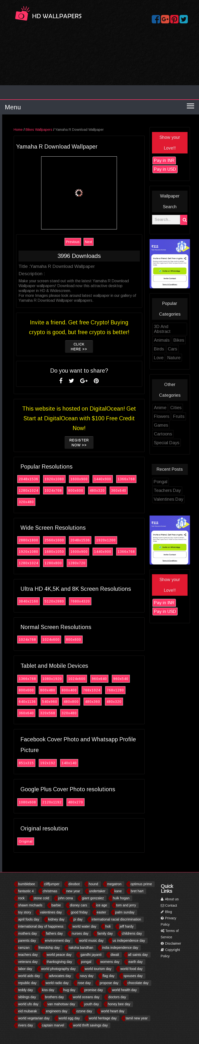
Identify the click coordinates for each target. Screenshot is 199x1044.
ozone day (84, 1011)
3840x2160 (46, 601)
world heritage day (103, 1018)
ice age (101, 905)
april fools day (28, 919)
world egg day (69, 1018)
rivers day (25, 1025)
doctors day (117, 997)
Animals (179, 340)
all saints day (138, 955)
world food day (131, 969)
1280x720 (94, 563)
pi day (78, 919)
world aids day (29, 976)
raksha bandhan (81, 948)
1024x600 (68, 639)
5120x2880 (72, 601)
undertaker (97, 891)
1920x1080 (72, 479)
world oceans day (86, 997)
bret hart (137, 891)
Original (43, 841)
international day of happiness (41, 926)
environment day (57, 940)
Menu (13, 107)
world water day (84, 926)
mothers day (27, 933)
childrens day (132, 933)
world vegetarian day (34, 1018)
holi (108, 926)
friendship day (49, 948)
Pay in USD (182, 169)
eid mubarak (27, 1011)
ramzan (24, 948)
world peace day (59, 955)
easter (101, 912)
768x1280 (133, 690)
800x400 (86, 690)
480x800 (88, 702)
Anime (177, 407)
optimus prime (141, 884)
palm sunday (124, 912)
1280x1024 (46, 490)
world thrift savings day (90, 1025)
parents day (27, 940)
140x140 (86, 763)
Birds (176, 349)
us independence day (129, 940)
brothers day (54, 997)
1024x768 (70, 490)
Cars (190, 349)
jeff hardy (126, 926)
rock (21, 898)
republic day (27, 983)
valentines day (51, 912)
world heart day (112, 1011)
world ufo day (28, 1004)
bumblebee (26, 884)
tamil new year (137, 1018)
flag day (108, 976)
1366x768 (143, 479)
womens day (110, 962)
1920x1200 (123, 540)
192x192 (65, 763)
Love (176, 357)
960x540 (138, 679)
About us (170, 899)
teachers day (28, 955)
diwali (115, 955)
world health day (124, 990)
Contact (169, 905)
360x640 (136, 490)
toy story (24, 912)
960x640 (116, 679)
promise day (93, 990)
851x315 (43, 763)
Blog (166, 912)
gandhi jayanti (90, 955)
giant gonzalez (93, 898)
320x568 (65, 713)
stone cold (41, 898)
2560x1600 (72, 540)
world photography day (58, 969)
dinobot (74, 884)
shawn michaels (30, 905)
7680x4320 (97, 601)
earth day (135, 962)
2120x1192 (69, 802)
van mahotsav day (61, 1004)
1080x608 (45, 802)
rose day (84, 983)
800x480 (65, 690)
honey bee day (119, 1004)
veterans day (28, 962)
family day (105, 933)
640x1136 (44, 702)
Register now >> (96, 442)
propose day (109, 983)
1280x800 (70, 563)
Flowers (179, 416)
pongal (86, 962)
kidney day (56, 919)
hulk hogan (121, 898)
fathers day (54, 933)
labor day (25, 969)
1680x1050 (72, 552)
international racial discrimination (116, 919)
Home (35, 130)
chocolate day (137, 983)
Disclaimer (171, 943)
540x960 (67, 702)
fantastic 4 (26, 891)
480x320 (114, 490)
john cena (65, 898)
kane (118, 891)
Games (178, 425)
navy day (87, 976)
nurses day (80, 933)
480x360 (110, 702)
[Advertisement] (99, 63)
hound (93, 884)
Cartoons (180, 434)
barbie (56, 905)
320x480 (43, 502)
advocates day (60, 976)
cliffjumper (52, 884)
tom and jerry (126, 905)
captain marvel (53, 1025)
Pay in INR (181, 160)
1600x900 (96, 479)
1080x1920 (69, 679)
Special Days (184, 442)
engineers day (56, 1011)
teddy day (25, 990)
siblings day (27, 997)
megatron (114, 884)
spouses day (133, 976)
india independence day (120, 948)
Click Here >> (96, 346)
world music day (91, 940)
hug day (69, 990)
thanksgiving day (59, 962)
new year (73, 891)
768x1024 (109, 690)
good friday (79, 912)
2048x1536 (46, 479)
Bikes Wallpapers (56, 130)
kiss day (48, 990)
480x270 (93, 802)
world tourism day (98, 969)
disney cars (78, 905)
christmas (50, 891)
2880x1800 (46, 540)
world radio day (57, 983)
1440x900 (120, 479)
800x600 (93, 490)
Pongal (178, 481)
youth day (91, 1004)
